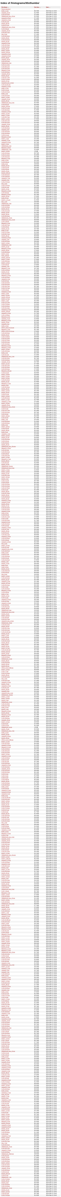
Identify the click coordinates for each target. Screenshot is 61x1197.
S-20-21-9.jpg (5, 525)
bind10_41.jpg (5, 381)
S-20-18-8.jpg (5, 617)
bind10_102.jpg (5, 297)
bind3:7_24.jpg (5, 722)
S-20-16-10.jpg (5, 743)
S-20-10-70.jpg (5, 340)
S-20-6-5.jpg (4, 408)
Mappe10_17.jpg (6, 459)
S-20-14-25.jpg (5, 351)
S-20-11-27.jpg (5, 302)
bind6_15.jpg (5, 732)
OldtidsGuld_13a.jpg (7, 466)
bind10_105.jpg (5, 52)
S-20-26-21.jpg (5, 534)
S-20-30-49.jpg (5, 1161)
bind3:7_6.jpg (5, 923)
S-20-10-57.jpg (5, 120)
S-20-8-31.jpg (5, 167)
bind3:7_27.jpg (5, 299)
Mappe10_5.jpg (5, 317)
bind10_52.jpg (5, 716)
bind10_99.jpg (5, 430)
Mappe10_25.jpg (6, 137)
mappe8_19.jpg (5, 1168)
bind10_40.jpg (5, 531)
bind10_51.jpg (5, 1190)
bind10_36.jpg (5, 214)
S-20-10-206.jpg (5, 920)
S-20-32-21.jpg (5, 983)
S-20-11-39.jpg (5, 315)
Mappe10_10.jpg (6, 928)
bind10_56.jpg (5, 495)
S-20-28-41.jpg (5, 66)
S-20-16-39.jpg (5, 1026)
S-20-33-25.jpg (5, 842)
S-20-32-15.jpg (5, 338)
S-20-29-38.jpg (5, 1132)
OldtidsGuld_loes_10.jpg (8, 898)
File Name (4, 7)
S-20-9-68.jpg (5, 779)
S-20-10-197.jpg (5, 84)
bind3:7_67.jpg (5, 939)
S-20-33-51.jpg (5, 1148)
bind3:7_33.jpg (5, 1076)
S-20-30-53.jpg (5, 452)
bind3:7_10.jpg (5, 97)
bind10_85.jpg (5, 236)
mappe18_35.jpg (6, 792)
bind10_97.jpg (5, 437)
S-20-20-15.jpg (5, 959)
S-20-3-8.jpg (4, 414)
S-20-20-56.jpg (5, 423)
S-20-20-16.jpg (5, 507)
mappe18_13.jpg (6, 500)
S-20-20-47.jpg (5, 680)
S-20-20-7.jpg (5, 817)
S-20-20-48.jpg (5, 988)
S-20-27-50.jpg (5, 185)
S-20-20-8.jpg (5, 605)
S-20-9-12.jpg (5, 372)
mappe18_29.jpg (6, 237)
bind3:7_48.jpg (5, 1163)
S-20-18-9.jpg (5, 1078)
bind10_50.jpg (5, 873)
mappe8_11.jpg (5, 909)
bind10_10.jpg (5, 212)
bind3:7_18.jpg (5, 471)
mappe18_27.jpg (6, 1136)
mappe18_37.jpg (6, 309)
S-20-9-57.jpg (5, 810)
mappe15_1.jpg (5, 968)
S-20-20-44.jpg (5, 284)
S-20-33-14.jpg (5, 925)
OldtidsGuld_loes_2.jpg (7, 965)
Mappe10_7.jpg (5, 893)
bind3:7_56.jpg (5, 1119)
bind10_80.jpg (5, 660)
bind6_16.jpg (5, 831)
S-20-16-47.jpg (5, 225)
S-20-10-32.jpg (5, 578)
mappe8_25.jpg (5, 30)
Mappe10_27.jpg (6, 1010)
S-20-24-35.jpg (5, 39)
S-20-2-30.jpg (5, 221)
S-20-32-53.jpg (5, 95)
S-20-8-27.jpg (5, 554)
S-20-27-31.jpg (5, 995)
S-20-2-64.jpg (5, 540)
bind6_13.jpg (5, 992)
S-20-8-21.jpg (5, 1172)
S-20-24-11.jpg (5, 516)
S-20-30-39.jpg (5, 1024)
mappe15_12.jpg (6, 1065)
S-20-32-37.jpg (5, 619)
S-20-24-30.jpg (5, 1069)
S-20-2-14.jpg (5, 1047)
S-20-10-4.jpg (5, 1103)
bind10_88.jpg (5, 984)
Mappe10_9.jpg (5, 70)
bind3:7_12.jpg (5, 853)
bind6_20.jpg (5, 513)
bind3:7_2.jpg (5, 635)
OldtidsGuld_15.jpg (6, 218)
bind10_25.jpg (5, 1002)
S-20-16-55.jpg (5, 815)
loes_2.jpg (4, 822)
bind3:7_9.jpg (5, 293)
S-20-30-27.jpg (5, 117)
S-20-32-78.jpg (5, 828)
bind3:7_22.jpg (5, 1110)
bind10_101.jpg (5, 957)
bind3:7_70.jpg (5, 115)
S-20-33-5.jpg (5, 462)
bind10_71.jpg (5, 684)
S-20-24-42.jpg (5, 412)
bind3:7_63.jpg (5, 435)
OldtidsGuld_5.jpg (6, 245)
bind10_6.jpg (5, 1182)
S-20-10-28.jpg (5, 588)
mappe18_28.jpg (6, 1127)
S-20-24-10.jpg (5, 524)
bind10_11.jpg (5, 947)
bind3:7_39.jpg (5, 151)
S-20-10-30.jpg (5, 862)
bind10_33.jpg (5, 504)
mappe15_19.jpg (6, 1037)
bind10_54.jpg (5, 614)
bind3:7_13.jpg (5, 119)
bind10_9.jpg (5, 385)
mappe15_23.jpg (6, 86)
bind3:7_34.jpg (5, 894)
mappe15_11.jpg (6, 830)
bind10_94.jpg (5, 48)
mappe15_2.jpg (5, 1013)
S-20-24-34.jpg (5, 1109)
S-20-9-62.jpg (5, 104)
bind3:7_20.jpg (5, 1060)
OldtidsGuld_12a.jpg (7, 695)
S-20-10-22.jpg (5, 61)
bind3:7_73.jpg (5, 470)
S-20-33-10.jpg (5, 821)
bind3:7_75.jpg (5, 999)
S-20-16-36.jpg (5, 902)
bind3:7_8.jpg (5, 254)
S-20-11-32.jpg (5, 1166)
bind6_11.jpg (5, 11)
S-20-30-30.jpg (5, 252)
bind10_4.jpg (5, 479)
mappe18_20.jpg (6, 599)
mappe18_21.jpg (6, 790)
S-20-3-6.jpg (4, 417)
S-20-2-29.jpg (5, 1031)
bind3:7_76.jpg (5, 259)
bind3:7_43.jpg (5, 1038)
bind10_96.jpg (5, 848)
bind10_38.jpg (5, 918)
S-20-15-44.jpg (5, 484)
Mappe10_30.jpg (6, 711)
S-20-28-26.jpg (5, 1170)
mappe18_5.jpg (5, 794)
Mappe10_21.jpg (6, 948)
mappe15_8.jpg (5, 502)
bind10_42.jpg (5, 646)
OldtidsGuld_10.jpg (6, 623)
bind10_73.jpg (5, 563)
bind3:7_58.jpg (5, 698)
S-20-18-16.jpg (5, 367)
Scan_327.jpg (5, 1094)
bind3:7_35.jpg (5, 876)
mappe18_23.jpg (6, 765)
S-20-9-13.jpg (5, 725)
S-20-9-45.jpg (5, 572)
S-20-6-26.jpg (5, 453)
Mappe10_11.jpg (6, 383)
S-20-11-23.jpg (5, 673)
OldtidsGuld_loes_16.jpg (8, 16)
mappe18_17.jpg (6, 1092)
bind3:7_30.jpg (5, 378)
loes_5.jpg (4, 543)
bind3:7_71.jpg (5, 1058)
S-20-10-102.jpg (5, 650)
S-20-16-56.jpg (5, 1049)
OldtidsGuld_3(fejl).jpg (7, 1154)
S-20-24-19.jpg (5, 380)
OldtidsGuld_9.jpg (6, 63)
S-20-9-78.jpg (5, 932)
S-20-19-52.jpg (5, 750)
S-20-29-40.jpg (5, 871)
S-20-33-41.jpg (5, 342)
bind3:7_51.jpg (5, 966)
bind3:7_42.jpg (5, 545)
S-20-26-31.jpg (5, 606)
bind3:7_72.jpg (5, 1116)
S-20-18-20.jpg (5, 551)
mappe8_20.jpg (5, 405)
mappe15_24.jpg (6, 111)
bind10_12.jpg (5, 1017)
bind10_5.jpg (5, 867)
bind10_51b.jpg (5, 651)
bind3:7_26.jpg (5, 396)
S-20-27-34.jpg (5, 808)
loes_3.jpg (4, 183)
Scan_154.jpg (5, 255)
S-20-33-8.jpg (5, 192)
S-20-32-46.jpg (5, 360)
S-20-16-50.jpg (5, 131)
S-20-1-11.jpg (5, 90)
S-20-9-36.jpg (5, 162)
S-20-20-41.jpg (5, 1101)
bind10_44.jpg (5, 165)
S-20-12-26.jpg (5, 1186)
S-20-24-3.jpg (5, 601)
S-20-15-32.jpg (5, 752)
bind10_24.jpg (5, 734)
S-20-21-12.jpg (5, 65)
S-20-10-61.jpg (5, 455)
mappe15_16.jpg (6, 603)
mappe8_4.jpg (5, 180)
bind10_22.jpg (5, 569)
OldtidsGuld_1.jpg (6, 149)
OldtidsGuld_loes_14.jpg (8, 407)
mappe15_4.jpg (5, 1071)
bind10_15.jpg (5, 464)
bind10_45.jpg (5, 126)
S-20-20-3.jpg (5, 1193)
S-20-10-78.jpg (5, 488)
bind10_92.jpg (5, 101)
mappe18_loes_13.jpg (7, 621)
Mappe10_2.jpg (5, 329)
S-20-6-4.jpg (4, 777)
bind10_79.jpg (5, 1157)
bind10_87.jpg (5, 804)
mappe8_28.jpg (5, 74)
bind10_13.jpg (5, 596)
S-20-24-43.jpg (5, 14)
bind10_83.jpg (5, 664)
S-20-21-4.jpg (5, 759)
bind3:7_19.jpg (5, 263)
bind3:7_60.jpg (5, 615)
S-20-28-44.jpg (5, 110)
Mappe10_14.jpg (6, 914)
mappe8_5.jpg (5, 990)
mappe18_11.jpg (6, 1100)
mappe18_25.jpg (6, 1067)
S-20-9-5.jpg (4, 1112)
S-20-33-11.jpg (5, 628)
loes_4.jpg (4, 678)
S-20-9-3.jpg (4, 774)
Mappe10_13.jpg (6, 347)
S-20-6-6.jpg (4, 812)
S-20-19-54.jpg (5, 911)
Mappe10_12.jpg (6, 950)
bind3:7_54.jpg (5, 390)
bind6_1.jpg (4, 93)
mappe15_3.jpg (5, 963)
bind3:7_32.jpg (5, 457)
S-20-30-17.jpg (5, 234)
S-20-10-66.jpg (5, 718)
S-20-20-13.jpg (5, 882)
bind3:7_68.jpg (5, 416)
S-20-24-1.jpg (5, 187)
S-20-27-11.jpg (5, 108)
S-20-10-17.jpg (5, 1074)
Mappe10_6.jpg (5, 1035)
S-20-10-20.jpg (5, 282)
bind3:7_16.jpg (5, 243)
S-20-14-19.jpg (5, 704)
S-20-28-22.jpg (5, 122)
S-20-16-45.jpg (5, 333)
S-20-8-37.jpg (5, 25)
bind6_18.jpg (5, 567)
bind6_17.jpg (5, 594)
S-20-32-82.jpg (5, 1159)
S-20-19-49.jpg (5, 133)
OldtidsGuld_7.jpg (6, 1177)
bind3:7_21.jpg (5, 741)
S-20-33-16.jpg (5, 387)
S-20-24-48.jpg (5, 306)
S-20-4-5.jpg (4, 489)
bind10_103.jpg (5, 106)
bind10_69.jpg (5, 608)
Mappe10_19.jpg (6, 927)
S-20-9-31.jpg (5, 558)
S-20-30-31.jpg (5, 677)
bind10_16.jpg (5, 1128)
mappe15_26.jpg (6, 542)
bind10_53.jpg (5, 335)
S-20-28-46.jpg (5, 36)
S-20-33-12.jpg (5, 308)
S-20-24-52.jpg (5, 156)
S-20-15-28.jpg (5, 806)
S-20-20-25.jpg (5, 1089)
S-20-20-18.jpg (5, 896)
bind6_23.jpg (5, 552)
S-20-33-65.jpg (5, 763)
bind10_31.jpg (5, 633)
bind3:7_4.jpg (5, 138)
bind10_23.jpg (5, 171)
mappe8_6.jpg (5, 324)
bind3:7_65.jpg (5, 477)
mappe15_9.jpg (5, 916)
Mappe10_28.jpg (6, 147)
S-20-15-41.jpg (5, 921)
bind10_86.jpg (5, 642)
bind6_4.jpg (4, 425)
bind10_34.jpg (5, 1139)
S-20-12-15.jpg (5, 273)
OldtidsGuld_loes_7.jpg (7, 731)
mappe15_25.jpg (6, 860)
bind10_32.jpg (5, 884)
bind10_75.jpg (5, 803)
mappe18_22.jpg (6, 291)
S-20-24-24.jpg (5, 585)
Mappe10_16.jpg (6, 191)
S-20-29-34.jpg (5, 1145)
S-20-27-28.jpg (5, 304)
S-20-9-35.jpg (5, 169)
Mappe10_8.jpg (5, 1121)
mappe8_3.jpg (5, 970)
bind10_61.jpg (5, 228)
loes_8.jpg (4, 574)
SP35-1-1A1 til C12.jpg (7, 331)
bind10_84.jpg (5, 666)
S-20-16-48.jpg (5, 1033)
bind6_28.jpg (5, 644)
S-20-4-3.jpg (4, 776)
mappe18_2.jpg (5, 1107)
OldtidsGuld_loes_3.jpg (7, 889)
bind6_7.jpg (4, 419)
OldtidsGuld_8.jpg (6, 1028)
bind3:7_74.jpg (5, 696)
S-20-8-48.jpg (5, 592)
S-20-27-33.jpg (5, 1082)
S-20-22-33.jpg (5, 657)
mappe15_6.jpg (5, 511)
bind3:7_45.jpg (5, 1085)
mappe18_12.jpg (6, 1083)
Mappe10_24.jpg (6, 275)
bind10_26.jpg (5, 444)
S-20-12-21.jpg (5, 210)
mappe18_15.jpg (6, 54)
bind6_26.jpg (5, 1091)
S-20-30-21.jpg (5, 475)
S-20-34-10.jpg (5, 47)
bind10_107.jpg (5, 583)
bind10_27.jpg (5, 473)
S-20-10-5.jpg (5, 1155)
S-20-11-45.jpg (5, 270)
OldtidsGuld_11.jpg (6, 659)
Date (47, 7)
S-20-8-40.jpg (5, 264)
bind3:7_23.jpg (5, 857)
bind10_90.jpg (5, 23)
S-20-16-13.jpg (5, 45)
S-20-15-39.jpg (5, 758)
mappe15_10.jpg (6, 1125)
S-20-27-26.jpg (5, 1179)
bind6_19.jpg (5, 786)
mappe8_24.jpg (5, 840)
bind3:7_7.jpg (5, 912)
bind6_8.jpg (4, 565)
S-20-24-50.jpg (5, 770)
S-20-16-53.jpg (5, 1042)
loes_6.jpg (4, 34)
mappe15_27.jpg (6, 979)
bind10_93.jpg (5, 1046)
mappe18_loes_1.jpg (7, 693)
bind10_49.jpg (5, 781)
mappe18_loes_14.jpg (7, 83)
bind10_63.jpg (5, 713)
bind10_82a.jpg (5, 1173)
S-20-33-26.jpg (5, 1152)
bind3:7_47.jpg (5, 869)
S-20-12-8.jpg (5, 849)
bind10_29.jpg (5, 392)
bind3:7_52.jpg (5, 1114)
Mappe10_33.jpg (6, 248)
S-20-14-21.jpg (5, 954)
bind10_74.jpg (5, 1118)
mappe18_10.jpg (6, 885)
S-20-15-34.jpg (5, 153)
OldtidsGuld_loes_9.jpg (7, 468)
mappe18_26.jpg (6, 986)
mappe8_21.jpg (5, 99)
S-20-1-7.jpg (4, 671)
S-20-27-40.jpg (5, 1195)
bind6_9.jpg (4, 164)
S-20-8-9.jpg (4, 723)
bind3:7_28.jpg (5, 669)
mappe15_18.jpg (6, 527)
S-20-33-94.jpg (5, 556)
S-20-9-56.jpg (5, 29)
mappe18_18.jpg (6, 536)
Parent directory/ (6, 9)
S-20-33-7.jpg (5, 529)
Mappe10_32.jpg (6, 833)
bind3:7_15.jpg (5, 945)
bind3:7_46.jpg (5, 50)
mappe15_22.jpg (6, 682)
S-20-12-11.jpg (5, 1004)
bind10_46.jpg (5, 389)
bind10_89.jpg (5, 491)
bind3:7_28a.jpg (5, 858)
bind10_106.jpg (5, 173)
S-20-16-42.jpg (5, 819)
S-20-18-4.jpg (5, 450)
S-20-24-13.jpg (5, 851)
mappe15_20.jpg (6, 745)
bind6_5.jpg (4, 432)
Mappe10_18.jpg (6, 448)
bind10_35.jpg (5, 905)
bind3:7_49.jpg (5, 374)
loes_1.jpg (4, 201)
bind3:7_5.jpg (5, 144)
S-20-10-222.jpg (5, 632)
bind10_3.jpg (5, 878)
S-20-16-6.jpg (5, 961)
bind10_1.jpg (5, 709)
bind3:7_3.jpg (5, 300)
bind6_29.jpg (5, 975)
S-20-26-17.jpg (5, 1044)
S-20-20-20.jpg (5, 241)
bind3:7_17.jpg (5, 399)
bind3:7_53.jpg (5, 754)
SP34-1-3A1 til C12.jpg (7, 327)
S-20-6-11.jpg (5, 135)
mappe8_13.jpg (5, 1020)
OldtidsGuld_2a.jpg (6, 727)
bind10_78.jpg (5, 322)
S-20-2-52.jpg (5, 443)
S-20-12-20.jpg (5, 205)
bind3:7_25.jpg (5, 349)
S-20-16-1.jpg (5, 21)
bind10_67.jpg (5, 81)
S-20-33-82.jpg (5, 570)
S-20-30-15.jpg (5, 624)
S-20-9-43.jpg (5, 826)
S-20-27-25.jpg (5, 182)
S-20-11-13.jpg (5, 232)
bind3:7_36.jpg (5, 801)
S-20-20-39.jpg (5, 538)
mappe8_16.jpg (5, 720)
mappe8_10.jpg (5, 1062)
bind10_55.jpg (5, 75)
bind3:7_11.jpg (5, 938)
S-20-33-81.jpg (5, 844)
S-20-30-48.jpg (5, 421)
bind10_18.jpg (5, 1130)
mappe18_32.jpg (6, 142)
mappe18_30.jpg (6, 56)
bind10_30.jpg (5, 738)
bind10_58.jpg (5, 38)
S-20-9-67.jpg (5, 281)
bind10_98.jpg (5, 1072)
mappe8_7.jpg (5, 972)
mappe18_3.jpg (5, 864)
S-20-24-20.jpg (5, 560)
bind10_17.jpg (5, 1105)
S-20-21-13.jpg (5, 155)
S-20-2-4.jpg (4, 587)
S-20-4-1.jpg (4, 597)
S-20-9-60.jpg (5, 1001)
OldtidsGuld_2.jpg (6, 203)
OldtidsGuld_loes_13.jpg (8, 952)
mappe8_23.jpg (5, 943)
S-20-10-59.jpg (5, 1184)
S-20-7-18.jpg (5, 1040)
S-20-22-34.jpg (5, 92)
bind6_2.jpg (4, 353)
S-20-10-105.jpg (5, 797)
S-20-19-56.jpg (5, 1011)
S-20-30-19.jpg (5, 1029)
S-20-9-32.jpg (5, 441)
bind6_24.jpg (5, 707)
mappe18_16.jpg (6, 977)
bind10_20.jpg (5, 196)
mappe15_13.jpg (6, 1150)
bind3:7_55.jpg (5, 403)
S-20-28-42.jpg (5, 936)
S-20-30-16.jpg (5, 358)
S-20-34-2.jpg (5, 930)
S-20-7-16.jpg (5, 891)
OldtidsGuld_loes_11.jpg (8, 219)
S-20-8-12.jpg (5, 1053)
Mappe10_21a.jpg (6, 934)
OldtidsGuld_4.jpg (6, 146)
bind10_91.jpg (5, 41)
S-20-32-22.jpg (5, 767)
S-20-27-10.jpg (5, 79)
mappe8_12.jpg (5, 839)
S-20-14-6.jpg (5, 637)
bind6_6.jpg (4, 795)
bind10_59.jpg (5, 689)
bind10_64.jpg (5, 1181)
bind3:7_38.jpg (5, 1137)
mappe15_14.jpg (6, 1008)
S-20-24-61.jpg (5, 799)
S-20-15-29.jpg (5, 207)
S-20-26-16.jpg (5, 509)
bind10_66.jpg (5, 675)
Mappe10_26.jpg (6, 714)
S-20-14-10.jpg (5, 486)
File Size (36, 7)
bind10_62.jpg (5, 209)
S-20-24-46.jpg (5, 783)
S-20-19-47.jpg (5, 286)
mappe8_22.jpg (5, 12)
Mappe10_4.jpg (5, 223)
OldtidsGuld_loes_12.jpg (8, 27)
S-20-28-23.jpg (5, 520)
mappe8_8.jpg (5, 691)
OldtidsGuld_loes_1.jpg (7, 356)
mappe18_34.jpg (6, 18)
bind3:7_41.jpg (5, 113)
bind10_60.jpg (5, 639)
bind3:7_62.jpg (5, 1191)
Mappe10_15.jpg (6, 320)
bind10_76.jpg (5, 729)
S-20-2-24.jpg (5, 1055)
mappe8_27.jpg (5, 318)
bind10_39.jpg (5, 57)
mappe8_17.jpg (5, 140)
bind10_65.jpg (5, 813)
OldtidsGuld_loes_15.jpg (8, 1051)
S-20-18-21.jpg (5, 365)
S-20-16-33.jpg (5, 277)
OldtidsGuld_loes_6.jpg (7, 903)
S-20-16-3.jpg (5, 761)
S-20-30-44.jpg (5, 72)
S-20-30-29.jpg (5, 128)
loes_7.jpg (4, 1143)
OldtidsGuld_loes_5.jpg (7, 102)
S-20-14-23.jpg (5, 344)
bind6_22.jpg (5, 1056)
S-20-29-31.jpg (5, 866)
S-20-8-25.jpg (5, 428)
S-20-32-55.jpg (5, 662)
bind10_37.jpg (5, 1006)
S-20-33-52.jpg (5, 68)
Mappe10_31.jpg (6, 747)
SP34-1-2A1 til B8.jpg (7, 668)
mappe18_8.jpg (5, 522)
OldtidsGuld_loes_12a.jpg (8, 855)
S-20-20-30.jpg (5, 497)
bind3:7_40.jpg (5, 941)
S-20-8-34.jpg (5, 227)
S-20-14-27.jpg (5, 410)
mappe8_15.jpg (5, 362)
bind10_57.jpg (5, 272)
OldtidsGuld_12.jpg (6, 702)
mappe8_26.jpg (5, 59)
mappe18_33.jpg (6, 1080)
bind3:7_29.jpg (5, 576)
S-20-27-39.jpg (5, 336)
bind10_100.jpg (5, 311)
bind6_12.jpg (5, 88)
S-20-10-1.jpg (5, 547)
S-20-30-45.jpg (5, 174)
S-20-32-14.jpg (5, 641)
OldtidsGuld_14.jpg (6, 1146)
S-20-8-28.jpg (5, 887)
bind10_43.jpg (5, 626)
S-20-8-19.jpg (5, 482)
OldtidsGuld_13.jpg (6, 1188)
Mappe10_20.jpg (6, 194)
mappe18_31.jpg (6, 1019)
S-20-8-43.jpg (5, 290)
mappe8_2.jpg (5, 239)
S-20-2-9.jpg (4, 1134)
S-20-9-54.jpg (5, 788)
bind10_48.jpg (5, 907)
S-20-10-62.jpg (5, 261)
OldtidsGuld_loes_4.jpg (7, 837)
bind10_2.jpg (5, 700)
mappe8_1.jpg (5, 266)
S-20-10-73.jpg (5, 493)
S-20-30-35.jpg (5, 216)
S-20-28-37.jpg (5, 32)
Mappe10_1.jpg (5, 268)
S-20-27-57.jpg (5, 288)
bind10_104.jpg (5, 257)
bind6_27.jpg (5, 824)
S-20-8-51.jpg (5, 533)
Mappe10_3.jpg (5, 158)
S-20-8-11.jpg (5, 394)
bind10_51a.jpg (5, 1123)
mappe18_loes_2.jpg (7, 549)
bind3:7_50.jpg (5, 295)
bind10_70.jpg (5, 846)
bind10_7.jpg (5, 561)
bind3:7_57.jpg (5, 648)
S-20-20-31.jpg (5, 880)
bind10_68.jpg (5, 461)
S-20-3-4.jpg (4, 997)
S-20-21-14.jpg (5, 875)
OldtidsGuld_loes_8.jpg (7, 612)
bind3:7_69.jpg (5, 426)
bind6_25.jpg (5, 198)
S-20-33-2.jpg (5, 354)
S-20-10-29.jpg (5, 1022)
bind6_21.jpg (5, 230)
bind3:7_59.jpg (5, 900)
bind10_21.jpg (5, 246)
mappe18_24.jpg (6, 686)
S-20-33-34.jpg (5, 1064)
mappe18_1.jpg (5, 1087)
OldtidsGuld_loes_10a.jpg (8, 446)
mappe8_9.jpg (5, 129)
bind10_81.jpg (5, 579)
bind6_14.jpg (5, 326)
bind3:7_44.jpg (5, 376)
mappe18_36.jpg (6, 736)
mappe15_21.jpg (6, 756)
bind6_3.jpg (4, 1015)
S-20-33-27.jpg (5, 1141)
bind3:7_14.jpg (5, 981)
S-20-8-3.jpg (4, 1175)
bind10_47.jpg (5, 506)
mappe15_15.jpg (6, 313)
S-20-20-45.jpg (5, 974)
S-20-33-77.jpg (5, 77)
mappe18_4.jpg (5, 279)
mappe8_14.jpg (5, 124)
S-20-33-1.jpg (5, 687)
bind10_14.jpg (5, 189)
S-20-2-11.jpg (5, 480)
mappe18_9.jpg (5, 43)
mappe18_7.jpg (5, 178)
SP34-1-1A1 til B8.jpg (7, 740)
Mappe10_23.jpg (6, 590)
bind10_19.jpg (5, 653)
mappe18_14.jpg (6, 20)
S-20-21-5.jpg (5, 993)
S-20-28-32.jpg (5, 398)
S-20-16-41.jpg (5, 630)
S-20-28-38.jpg (5, 785)
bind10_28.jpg (5, 250)
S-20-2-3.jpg (4, 518)
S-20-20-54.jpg (5, 369)
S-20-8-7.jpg (4, 835)
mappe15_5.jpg (5, 581)
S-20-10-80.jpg (5, 176)
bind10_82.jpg (5, 498)
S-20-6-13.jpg (5, 956)
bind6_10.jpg (5, 160)
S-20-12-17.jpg (5, 705)
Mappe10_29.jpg (6, 655)
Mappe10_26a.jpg (6, 371)
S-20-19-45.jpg (5, 439)
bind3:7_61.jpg (5, 363)
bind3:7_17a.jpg (5, 200)
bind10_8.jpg (5, 1098)
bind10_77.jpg (5, 1096)
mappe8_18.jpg (5, 768)
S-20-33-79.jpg (5, 1164)
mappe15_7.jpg (5, 434)
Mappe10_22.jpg (6, 345)
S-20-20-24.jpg (5, 772)
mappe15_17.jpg (6, 401)
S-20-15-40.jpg (5, 749)
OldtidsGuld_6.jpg (6, 610)
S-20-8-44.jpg (5, 515)
